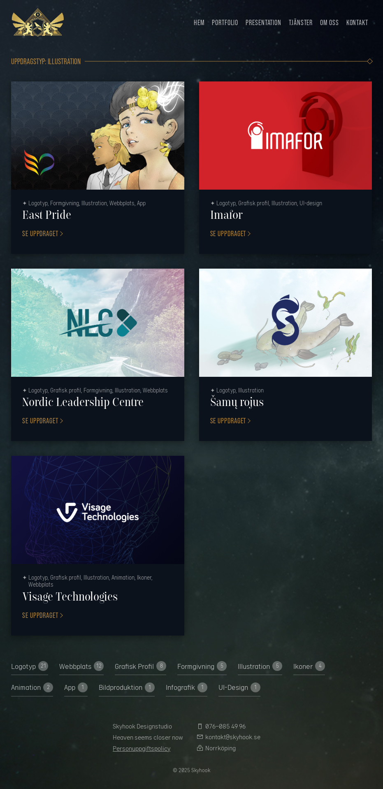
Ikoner (309, 666)
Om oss (329, 22)
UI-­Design (239, 687)
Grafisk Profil (140, 666)
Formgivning (202, 666)
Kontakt (357, 22)
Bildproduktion (127, 687)
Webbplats (81, 666)
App (76, 687)
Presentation (263, 22)
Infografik (186, 687)
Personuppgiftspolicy (141, 748)
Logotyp (29, 666)
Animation (32, 687)
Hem (199, 22)
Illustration (260, 666)
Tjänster (301, 22)
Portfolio (225, 22)
